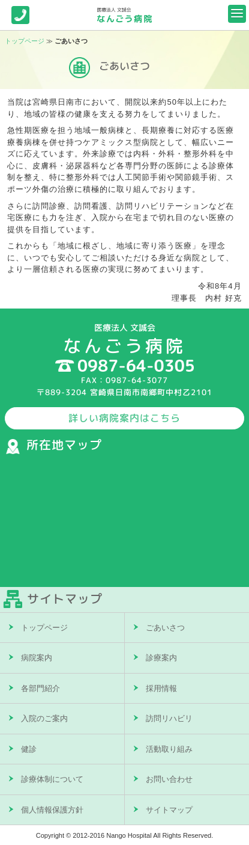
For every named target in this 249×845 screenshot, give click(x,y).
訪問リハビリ (169, 718)
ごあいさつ (165, 627)
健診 (29, 749)
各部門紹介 (40, 688)
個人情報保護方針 (52, 809)
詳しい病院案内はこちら (124, 418)
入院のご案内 (44, 718)
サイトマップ (169, 809)
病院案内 (36, 657)
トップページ (24, 41)
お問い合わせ (169, 779)
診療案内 (161, 657)
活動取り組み (169, 749)
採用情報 (161, 688)
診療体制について (52, 779)
